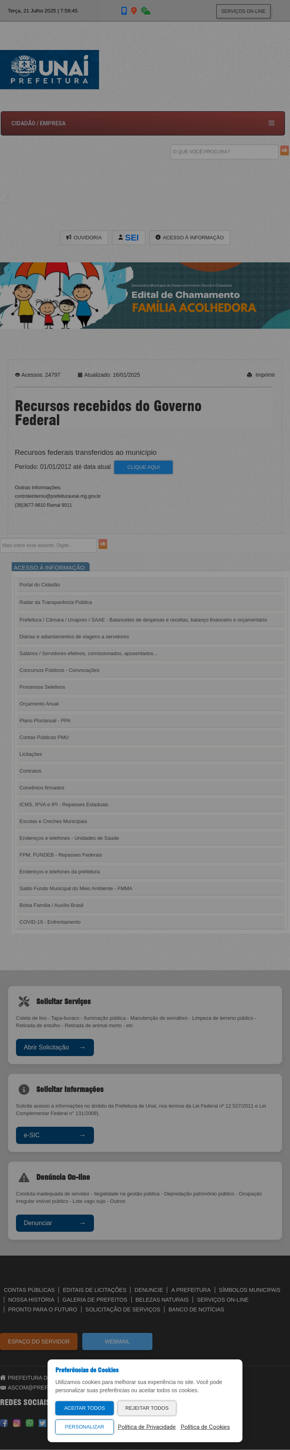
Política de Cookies (205, 1426)
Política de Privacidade (147, 1426)
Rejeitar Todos (146, 1408)
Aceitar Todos (84, 1408)
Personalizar (84, 1427)
